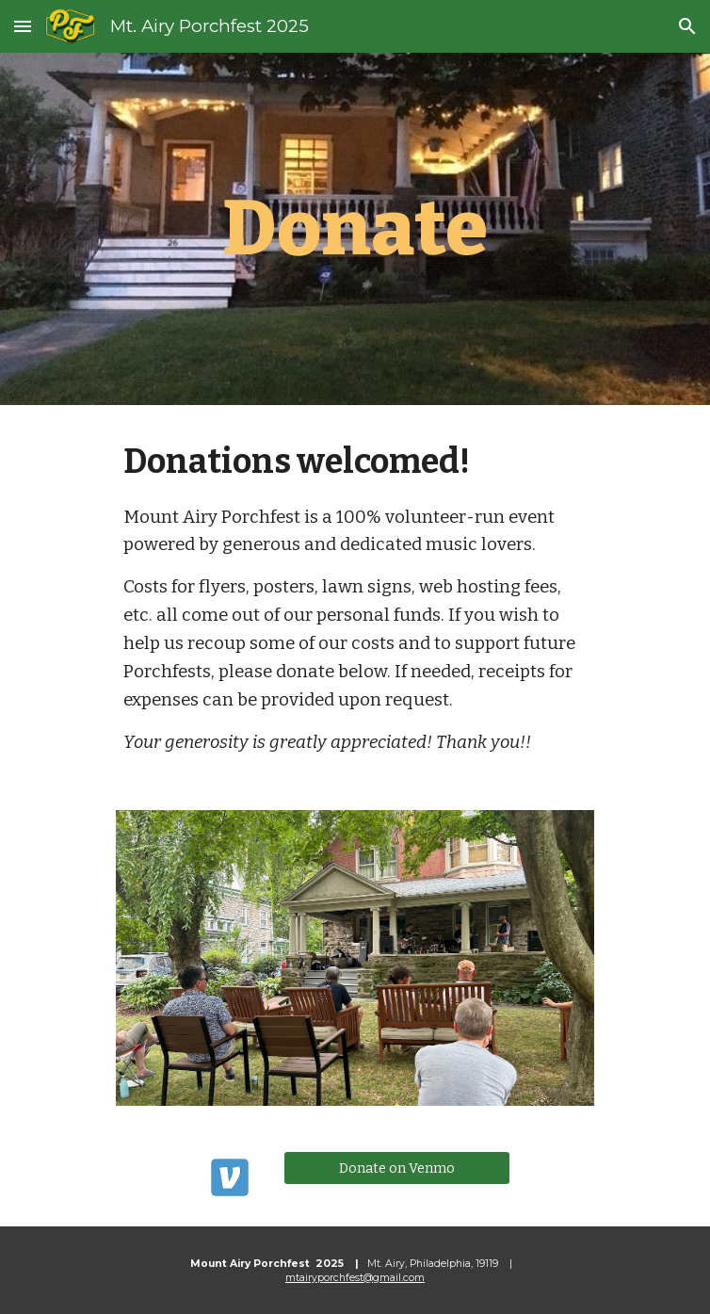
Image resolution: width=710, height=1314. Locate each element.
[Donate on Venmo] (396, 1167)
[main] (354, 229)
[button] (22, 26)
